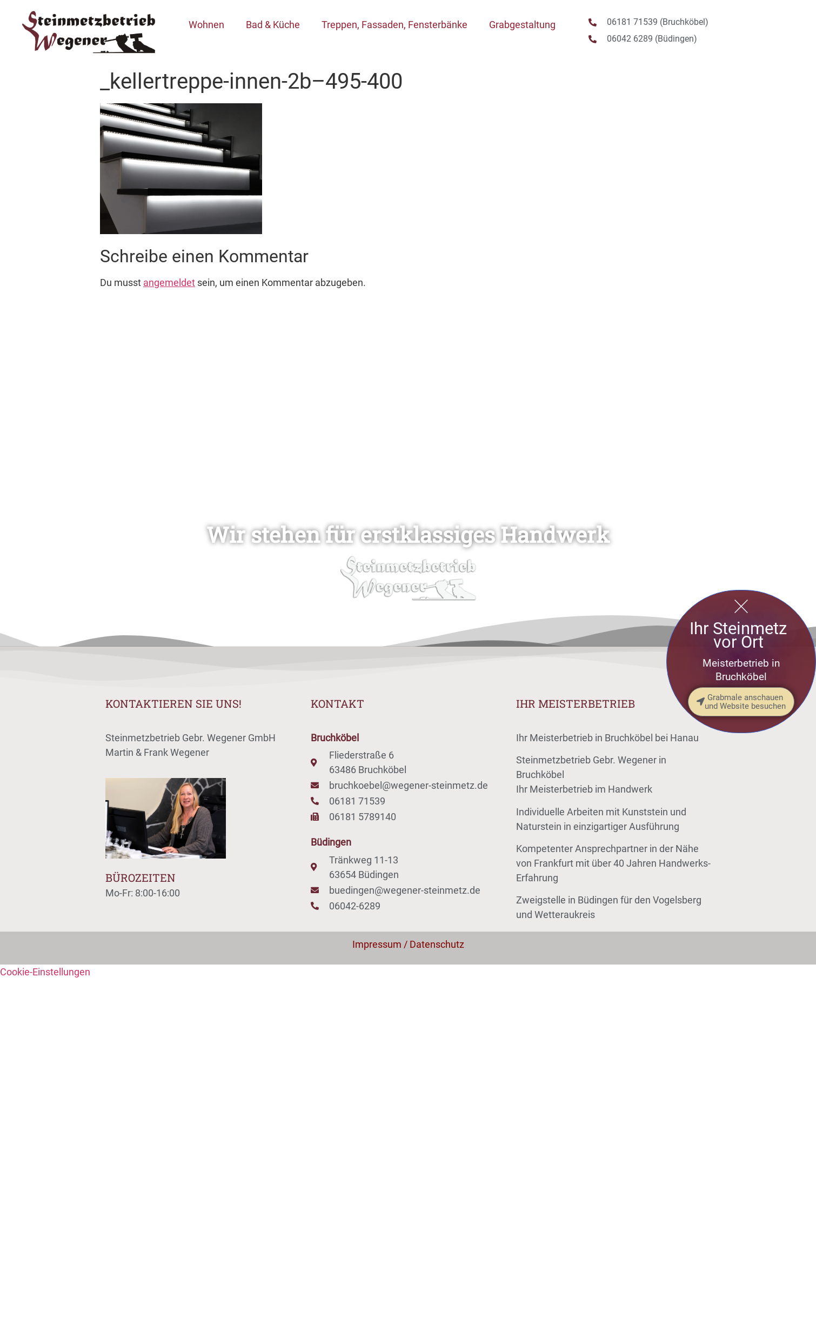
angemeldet (169, 282)
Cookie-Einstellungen (45, 972)
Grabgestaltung (522, 24)
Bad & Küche (273, 24)
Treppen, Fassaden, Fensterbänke (394, 24)
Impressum (377, 944)
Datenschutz (437, 944)
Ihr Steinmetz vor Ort (738, 635)
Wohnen (206, 24)
